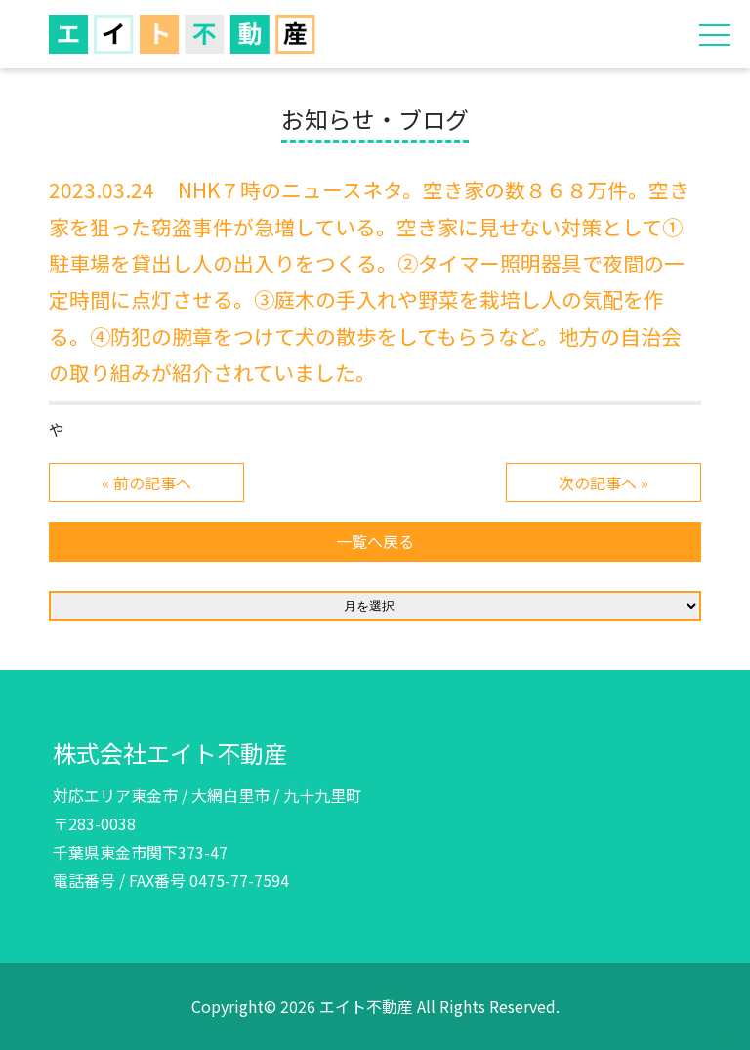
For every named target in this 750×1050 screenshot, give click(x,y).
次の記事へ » (603, 482)
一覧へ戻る (375, 541)
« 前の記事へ (146, 482)
